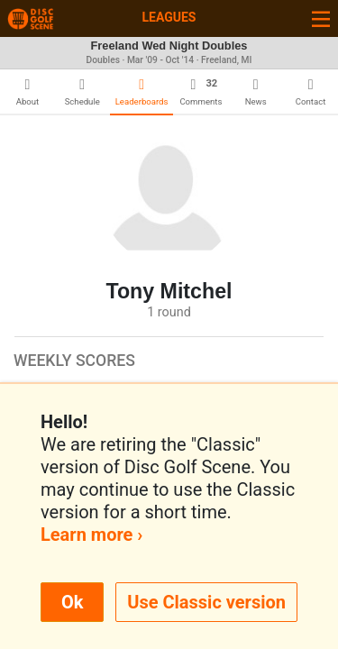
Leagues (169, 17)
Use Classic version (206, 602)
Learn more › (91, 534)
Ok (72, 602)
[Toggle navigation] (321, 18)
